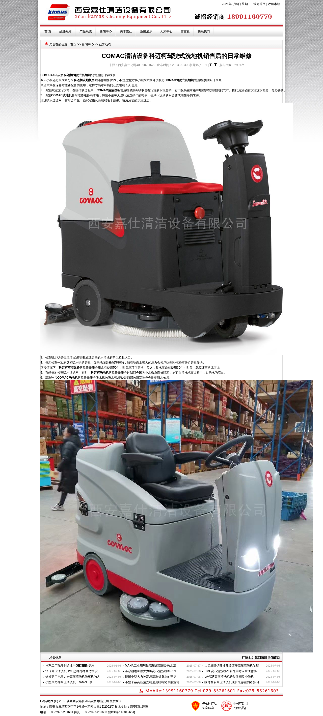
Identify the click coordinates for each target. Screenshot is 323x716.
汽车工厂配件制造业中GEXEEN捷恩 (69, 665)
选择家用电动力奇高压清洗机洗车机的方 (72, 676)
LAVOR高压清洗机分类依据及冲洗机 (229, 676)
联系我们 (204, 31)
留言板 (185, 31)
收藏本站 (274, 4)
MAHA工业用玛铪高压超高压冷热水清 (150, 665)
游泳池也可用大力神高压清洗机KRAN (150, 671)
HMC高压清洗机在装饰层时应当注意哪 (230, 671)
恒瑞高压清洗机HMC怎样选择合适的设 (71, 671)
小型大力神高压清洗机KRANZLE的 (69, 682)
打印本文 (248, 658)
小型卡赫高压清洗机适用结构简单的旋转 (152, 682)
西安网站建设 (139, 706)
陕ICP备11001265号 (122, 712)
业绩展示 (146, 31)
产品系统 (85, 31)
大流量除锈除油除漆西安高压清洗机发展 (231, 665)
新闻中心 (106, 31)
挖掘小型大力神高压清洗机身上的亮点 (150, 676)
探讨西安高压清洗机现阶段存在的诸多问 (231, 682)
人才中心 (166, 31)
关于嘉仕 (126, 31)
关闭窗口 (274, 658)
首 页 (47, 31)
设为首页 (259, 4)
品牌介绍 (65, 31)
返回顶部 (261, 658)
